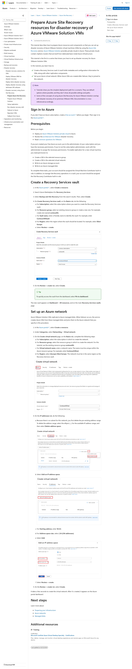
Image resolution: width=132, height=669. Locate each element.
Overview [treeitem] (7, 27)
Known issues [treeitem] (8, 33)
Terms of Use (75, 663)
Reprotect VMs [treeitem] (12, 113)
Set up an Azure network (115, 27)
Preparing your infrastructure (45, 610)
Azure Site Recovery (65, 15)
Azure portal (38, 118)
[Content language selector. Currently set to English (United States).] (11, 657)
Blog (28, 663)
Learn (32, 15)
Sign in (127, 3)
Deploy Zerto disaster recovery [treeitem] (15, 82)
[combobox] (14, 20)
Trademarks (85, 663)
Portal (109, 8)
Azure (38, 15)
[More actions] (99, 15)
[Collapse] (23, 15)
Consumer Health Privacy (59, 663)
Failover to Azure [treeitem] (12, 110)
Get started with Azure (121, 8)
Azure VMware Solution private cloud (55, 134)
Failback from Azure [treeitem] (13, 116)
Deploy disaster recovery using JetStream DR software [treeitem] (15, 86)
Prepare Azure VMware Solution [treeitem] (14, 100)
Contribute (37, 663)
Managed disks (40, 616)
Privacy (45, 663)
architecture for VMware (52, 136)
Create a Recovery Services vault (117, 25)
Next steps (110, 30)
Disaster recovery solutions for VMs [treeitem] (15, 72)
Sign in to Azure (112, 19)
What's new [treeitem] (7, 30)
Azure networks (40, 613)
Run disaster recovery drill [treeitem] (15, 107)
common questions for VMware (50, 139)
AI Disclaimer (6, 663)
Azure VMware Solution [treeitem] (11, 24)
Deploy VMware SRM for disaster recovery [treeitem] (13, 77)
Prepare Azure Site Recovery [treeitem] (16, 96)
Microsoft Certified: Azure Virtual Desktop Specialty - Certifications (52, 635)
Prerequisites (111, 22)
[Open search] (122, 3)
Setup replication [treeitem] (12, 104)
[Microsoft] (3, 2)
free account (70, 115)
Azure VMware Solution (49, 15)
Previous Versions (18, 663)
